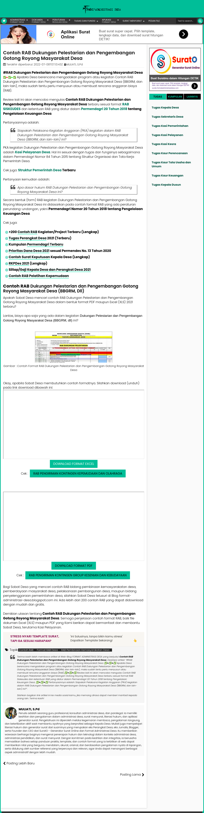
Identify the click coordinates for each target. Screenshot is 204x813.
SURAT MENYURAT (132, 20)
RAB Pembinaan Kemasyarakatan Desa (85, 650)
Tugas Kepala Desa (165, 108)
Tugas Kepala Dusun (166, 185)
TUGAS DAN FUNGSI (84, 20)
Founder (149, 808)
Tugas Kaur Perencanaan (170, 153)
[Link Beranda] (4, 21)
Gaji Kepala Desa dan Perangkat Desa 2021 (55, 269)
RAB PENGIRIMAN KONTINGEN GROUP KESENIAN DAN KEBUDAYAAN (78, 575)
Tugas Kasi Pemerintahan (170, 126)
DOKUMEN (39, 21)
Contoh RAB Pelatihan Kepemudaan (39, 276)
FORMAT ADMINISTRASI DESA (18, 808)
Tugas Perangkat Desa (27, 238)
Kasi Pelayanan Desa (32, 152)
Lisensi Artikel (72, 808)
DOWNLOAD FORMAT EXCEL (73, 464)
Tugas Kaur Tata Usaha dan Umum (171, 164)
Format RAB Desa (47, 650)
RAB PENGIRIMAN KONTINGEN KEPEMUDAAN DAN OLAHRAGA (77, 473)
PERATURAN (59, 21)
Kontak (174, 808)
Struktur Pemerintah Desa (40, 170)
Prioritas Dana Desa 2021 (29, 250)
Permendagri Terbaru (45, 244)
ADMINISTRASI (17, 21)
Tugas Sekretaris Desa (167, 117)
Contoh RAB (27, 232)
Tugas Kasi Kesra (164, 144)
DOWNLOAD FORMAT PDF (73, 566)
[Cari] (200, 21)
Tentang (138, 808)
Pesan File (162, 808)
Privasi (184, 808)
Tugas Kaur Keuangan (167, 176)
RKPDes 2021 (19, 263)
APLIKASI (109, 21)
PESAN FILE (154, 20)
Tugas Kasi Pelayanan (167, 135)
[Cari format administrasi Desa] (186, 21)
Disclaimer (196, 808)
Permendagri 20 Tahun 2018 (104, 109)
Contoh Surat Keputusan (29, 257)
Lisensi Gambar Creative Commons (107, 808)
